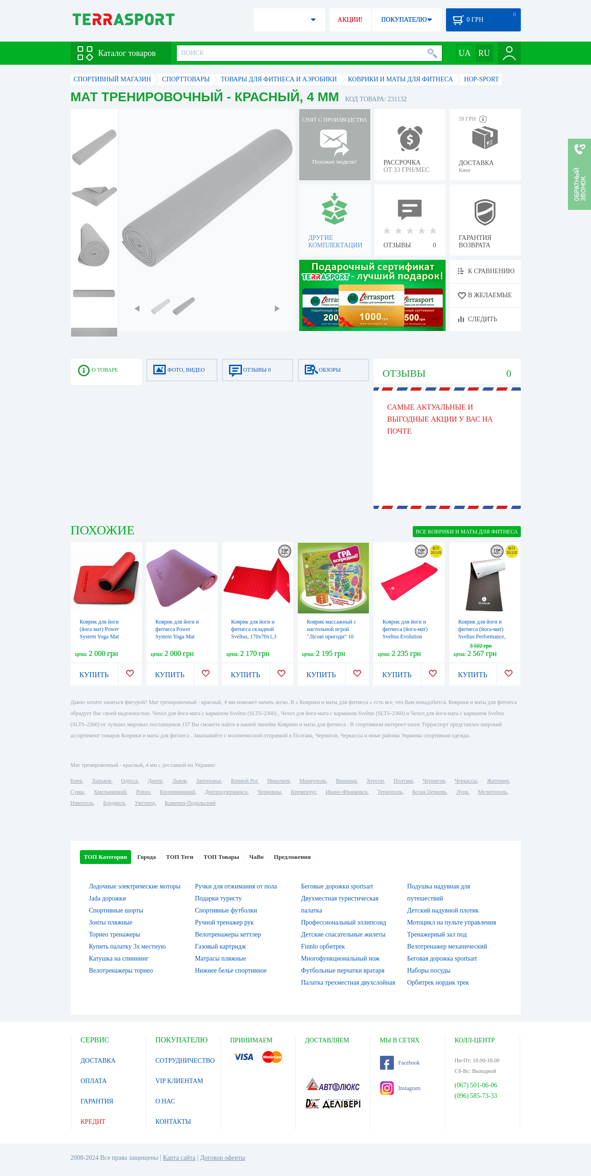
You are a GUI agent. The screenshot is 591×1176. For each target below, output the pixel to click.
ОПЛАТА (94, 1081)
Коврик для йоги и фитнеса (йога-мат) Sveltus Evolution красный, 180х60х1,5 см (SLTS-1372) (407, 637)
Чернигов (434, 781)
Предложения (292, 856)
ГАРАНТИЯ (97, 1101)
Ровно (143, 792)
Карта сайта (179, 1157)
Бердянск (114, 803)
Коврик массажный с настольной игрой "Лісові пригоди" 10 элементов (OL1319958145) (331, 637)
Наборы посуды (429, 970)
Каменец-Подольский (190, 803)
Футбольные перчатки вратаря (343, 970)
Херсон (375, 781)
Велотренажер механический (447, 946)
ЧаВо (256, 856)
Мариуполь (312, 781)
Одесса (129, 781)
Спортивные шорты (116, 910)
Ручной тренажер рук (224, 922)
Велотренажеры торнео (121, 970)
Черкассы (466, 781)
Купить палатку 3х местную (127, 946)
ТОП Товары (221, 856)
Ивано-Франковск (347, 792)
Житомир (498, 781)
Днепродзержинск (226, 792)
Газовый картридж (220, 946)
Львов (179, 781)
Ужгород (145, 803)
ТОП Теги (179, 856)
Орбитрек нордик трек (438, 982)
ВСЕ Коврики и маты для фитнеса (467, 531)
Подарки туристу (218, 898)
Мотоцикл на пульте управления (451, 922)
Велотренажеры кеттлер (228, 934)
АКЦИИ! (350, 19)
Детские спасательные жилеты (343, 934)
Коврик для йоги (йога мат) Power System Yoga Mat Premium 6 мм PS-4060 (101, 637)
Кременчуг (303, 792)
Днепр (155, 781)
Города (146, 856)
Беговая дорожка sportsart (442, 958)
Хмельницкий (110, 792)
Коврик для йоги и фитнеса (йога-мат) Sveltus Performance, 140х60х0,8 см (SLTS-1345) (484, 637)
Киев (76, 781)
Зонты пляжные (111, 922)
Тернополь (389, 792)
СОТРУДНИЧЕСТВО (185, 1060)
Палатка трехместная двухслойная (348, 982)
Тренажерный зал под (437, 934)
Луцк (462, 792)
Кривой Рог (244, 781)
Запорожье (208, 781)
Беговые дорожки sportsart (337, 886)
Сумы (77, 792)
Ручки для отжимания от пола (236, 886)
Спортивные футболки (226, 910)
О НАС (165, 1101)
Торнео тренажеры (114, 934)
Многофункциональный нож (340, 958)
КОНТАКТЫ (173, 1121)
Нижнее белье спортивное (231, 970)
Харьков (101, 781)
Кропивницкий (177, 792)
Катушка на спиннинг (119, 958)
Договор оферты (222, 1157)
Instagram (400, 1088)
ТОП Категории (105, 856)
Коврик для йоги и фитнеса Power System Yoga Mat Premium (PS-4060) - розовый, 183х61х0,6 (180, 637)
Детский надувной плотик (443, 910)
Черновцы (269, 792)
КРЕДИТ (93, 1121)
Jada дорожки (107, 898)
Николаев (278, 781)
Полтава (403, 781)
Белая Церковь (429, 792)
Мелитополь (492, 792)
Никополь (82, 803)
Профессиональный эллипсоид (343, 922)
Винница (346, 781)
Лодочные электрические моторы (135, 886)
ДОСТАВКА (98, 1060)
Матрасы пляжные (220, 958)
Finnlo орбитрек (323, 946)
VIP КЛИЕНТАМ (180, 1081)
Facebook (400, 1063)
